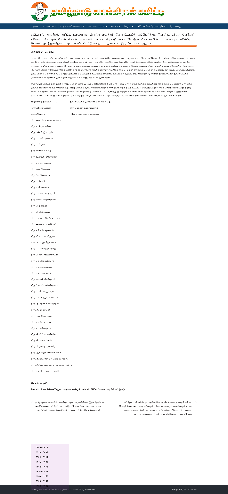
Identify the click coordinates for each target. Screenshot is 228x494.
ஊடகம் (116, 26)
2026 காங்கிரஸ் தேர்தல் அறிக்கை (151, 26)
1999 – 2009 (42, 452)
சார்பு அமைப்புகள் (97, 26)
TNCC (94, 389)
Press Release (47, 389)
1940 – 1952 (42, 476)
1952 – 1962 (42, 471)
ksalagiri (76, 389)
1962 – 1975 (42, 466)
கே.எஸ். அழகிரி (106, 389)
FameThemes (190, 489)
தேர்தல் (128, 26)
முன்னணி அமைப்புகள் (73, 26)
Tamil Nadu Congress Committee (63, 489)
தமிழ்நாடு (120, 389)
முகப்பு (36, 26)
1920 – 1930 (42, 486)
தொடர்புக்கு (175, 26)
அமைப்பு (51, 26)
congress (66, 389)
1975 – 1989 (42, 462)
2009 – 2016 (42, 447)
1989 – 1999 (42, 457)
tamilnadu (85, 389)
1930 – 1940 (42, 481)
